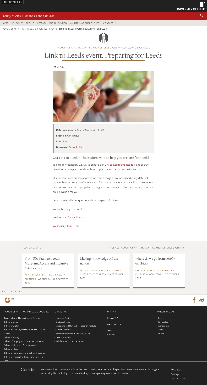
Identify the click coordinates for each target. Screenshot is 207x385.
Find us (161, 329)
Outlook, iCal (75, 147)
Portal (109, 330)
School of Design (11, 321)
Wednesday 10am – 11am (67, 217)
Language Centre (63, 318)
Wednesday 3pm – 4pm (66, 226)
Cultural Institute (63, 329)
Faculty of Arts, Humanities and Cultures (28, 15)
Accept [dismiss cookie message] (176, 369)
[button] (201, 15)
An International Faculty (85, 23)
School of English (11, 325)
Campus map (163, 325)
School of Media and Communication (20, 345)
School (15, 23)
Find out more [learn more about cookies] (178, 378)
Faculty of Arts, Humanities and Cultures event (87, 47)
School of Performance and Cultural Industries (24, 352)
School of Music (11, 349)
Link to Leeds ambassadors (120, 165)
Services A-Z (112, 318)
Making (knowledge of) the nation (99, 261)
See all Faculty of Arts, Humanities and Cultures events (146, 247)
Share (60, 67)
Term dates (163, 321)
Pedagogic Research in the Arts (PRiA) (72, 333)
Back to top (9, 291)
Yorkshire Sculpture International (70, 341)
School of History (11, 337)
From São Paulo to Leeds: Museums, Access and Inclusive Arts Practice (46, 263)
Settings (175, 374)
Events (53, 28)
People (30, 23)
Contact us (109, 23)
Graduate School (62, 321)
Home (5, 23)
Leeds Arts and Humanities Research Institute (75, 325)
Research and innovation (52, 23)
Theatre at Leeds (63, 337)
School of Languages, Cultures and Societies (24, 341)
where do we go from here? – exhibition (155, 261)
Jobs (160, 318)
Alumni (161, 333)
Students (111, 334)
